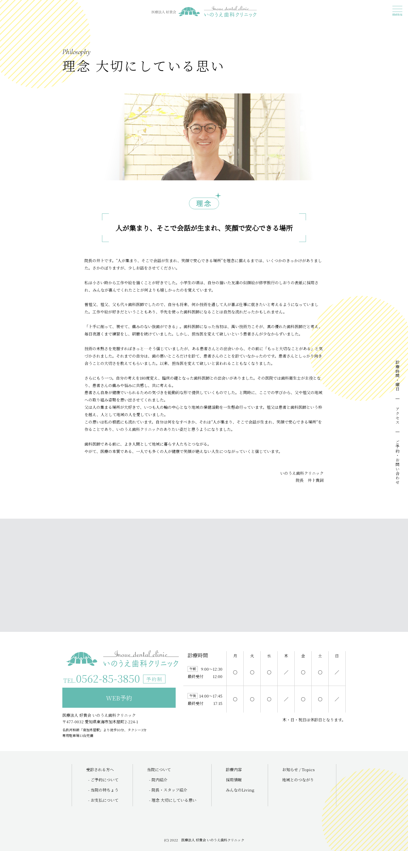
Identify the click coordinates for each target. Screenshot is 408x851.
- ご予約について (103, 779)
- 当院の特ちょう (103, 790)
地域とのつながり (298, 779)
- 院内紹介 (158, 779)
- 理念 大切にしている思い (172, 800)
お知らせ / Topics (298, 769)
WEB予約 (119, 698)
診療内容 (234, 769)
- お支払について (103, 800)
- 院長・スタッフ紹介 (168, 790)
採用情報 (234, 779)
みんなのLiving (240, 790)
